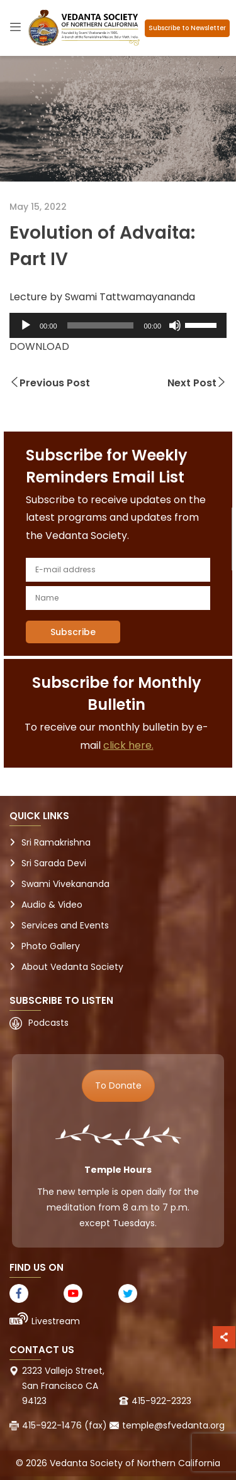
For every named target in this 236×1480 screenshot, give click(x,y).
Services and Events (65, 925)
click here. (128, 745)
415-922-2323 (161, 1401)
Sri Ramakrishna (56, 842)
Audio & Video (51, 904)
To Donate (118, 1085)
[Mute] (175, 325)
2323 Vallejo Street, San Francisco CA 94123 (63, 1385)
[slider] (100, 325)
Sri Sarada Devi (53, 863)
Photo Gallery (50, 946)
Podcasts (48, 1022)
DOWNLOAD (39, 346)
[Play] (26, 325)
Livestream (55, 1321)
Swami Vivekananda (65, 884)
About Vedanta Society (72, 966)
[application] (118, 325)
